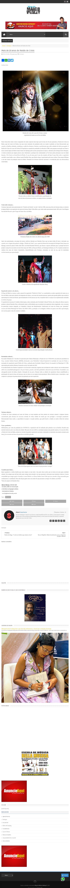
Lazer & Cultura (6, 828)
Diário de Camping (7, 822)
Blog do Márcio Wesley (40, 882)
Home (3, 45)
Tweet (8, 501)
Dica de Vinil (5, 819)
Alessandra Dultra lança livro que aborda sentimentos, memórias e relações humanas (26, 625)
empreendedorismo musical (9, 834)
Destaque (9, 45)
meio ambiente (6, 837)
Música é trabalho (7, 831)
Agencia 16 (39, 884)
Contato (65, 872)
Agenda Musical (6, 813)
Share (21, 501)
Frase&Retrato (6, 825)
